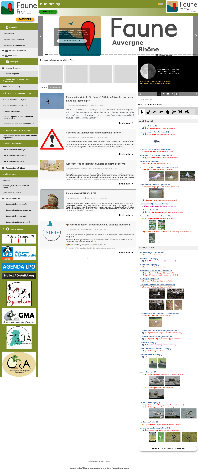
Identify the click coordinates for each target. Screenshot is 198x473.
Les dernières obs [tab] (146, 100)
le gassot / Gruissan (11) (148, 126)
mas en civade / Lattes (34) (149, 161)
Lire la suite (126, 123)
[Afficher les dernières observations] (150, 104)
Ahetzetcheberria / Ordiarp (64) (151, 355)
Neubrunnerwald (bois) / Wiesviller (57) (154, 204)
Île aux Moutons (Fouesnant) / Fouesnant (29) (156, 155)
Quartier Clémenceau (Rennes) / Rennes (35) (156, 337)
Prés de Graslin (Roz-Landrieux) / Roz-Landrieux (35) (159, 167)
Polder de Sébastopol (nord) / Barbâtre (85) (155, 216)
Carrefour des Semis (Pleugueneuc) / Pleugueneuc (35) (159, 313)
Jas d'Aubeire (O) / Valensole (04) (152, 253)
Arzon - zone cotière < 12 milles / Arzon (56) (155, 349)
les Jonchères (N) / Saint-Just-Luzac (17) (154, 132)
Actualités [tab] (43, 87)
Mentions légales (93, 461)
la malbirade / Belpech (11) (149, 265)
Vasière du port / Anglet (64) (150, 403)
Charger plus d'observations (168, 449)
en (161, 4)
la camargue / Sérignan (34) (149, 279)
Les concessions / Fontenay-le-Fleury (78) (155, 428)
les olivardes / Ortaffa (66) (149, 210)
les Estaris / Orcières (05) (149, 259)
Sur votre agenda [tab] (54, 87)
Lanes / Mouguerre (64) (148, 372)
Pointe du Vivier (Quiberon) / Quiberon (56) (155, 184)
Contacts (101, 461)
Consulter (48, 12)
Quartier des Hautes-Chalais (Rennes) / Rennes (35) (158, 331)
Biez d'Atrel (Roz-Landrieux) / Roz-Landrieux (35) (157, 285)
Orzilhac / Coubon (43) (148, 343)
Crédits (108, 461)
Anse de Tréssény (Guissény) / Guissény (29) (156, 149)
